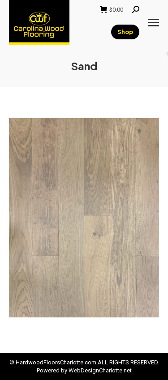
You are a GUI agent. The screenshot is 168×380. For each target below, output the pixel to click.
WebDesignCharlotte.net (100, 370)
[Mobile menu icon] (153, 22)
